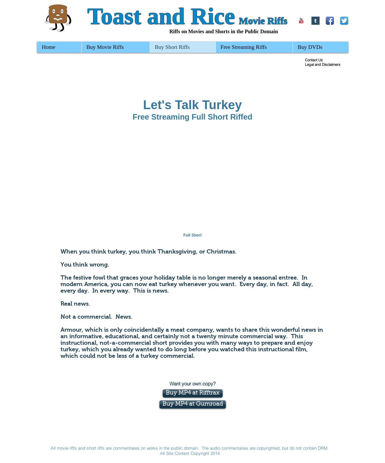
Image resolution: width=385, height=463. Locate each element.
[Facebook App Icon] (330, 21)
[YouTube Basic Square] (301, 21)
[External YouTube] (193, 184)
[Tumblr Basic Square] (315, 21)
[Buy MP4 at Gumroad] (192, 404)
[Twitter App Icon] (344, 21)
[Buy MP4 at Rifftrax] (193, 393)
